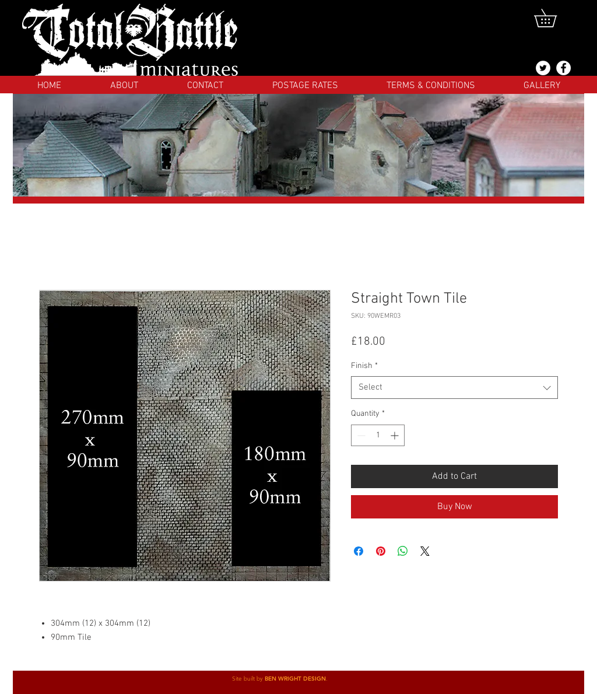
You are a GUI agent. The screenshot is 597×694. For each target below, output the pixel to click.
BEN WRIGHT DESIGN (295, 678)
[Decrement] (360, 435)
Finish (364, 366)
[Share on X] (425, 551)
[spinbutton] (377, 435)
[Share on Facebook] (359, 551)
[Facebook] (563, 68)
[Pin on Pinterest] (381, 551)
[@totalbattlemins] (543, 68)
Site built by (248, 678)
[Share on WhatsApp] (403, 551)
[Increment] (395, 435)
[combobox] (454, 387)
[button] (554, 18)
